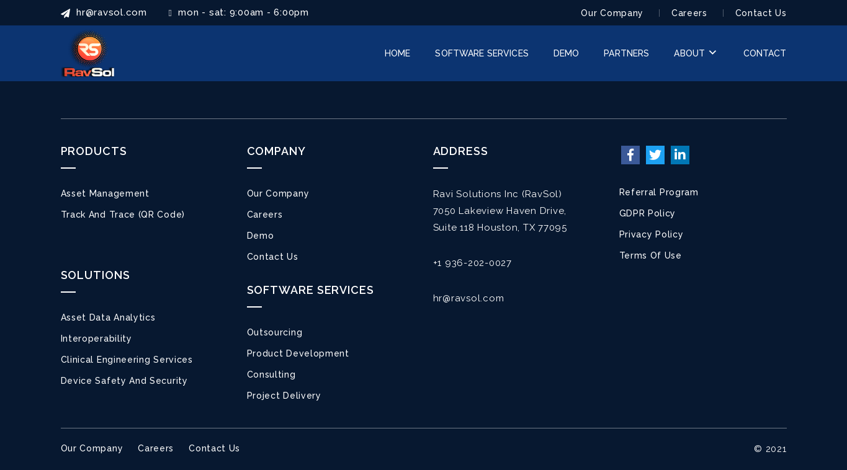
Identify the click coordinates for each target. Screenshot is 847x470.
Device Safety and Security (124, 381)
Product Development (298, 353)
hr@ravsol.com (468, 298)
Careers (689, 13)
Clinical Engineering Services (127, 360)
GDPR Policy (647, 213)
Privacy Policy (651, 234)
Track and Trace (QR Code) (123, 214)
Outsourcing (275, 332)
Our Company (612, 13)
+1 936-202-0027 (472, 262)
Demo (260, 236)
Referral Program (659, 192)
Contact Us (761, 13)
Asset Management (105, 193)
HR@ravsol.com (104, 12)
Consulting (271, 374)
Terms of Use (650, 255)
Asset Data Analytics (108, 317)
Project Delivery (284, 396)
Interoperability (96, 339)
